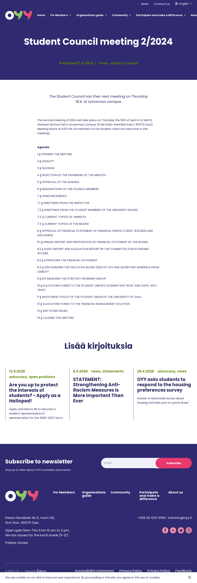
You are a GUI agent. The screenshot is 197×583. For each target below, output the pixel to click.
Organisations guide (90, 15)
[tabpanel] (34, 394)
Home (41, 15)
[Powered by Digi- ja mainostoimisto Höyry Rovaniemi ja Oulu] (36, 571)
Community (120, 15)
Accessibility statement (94, 571)
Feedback (183, 571)
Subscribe (173, 463)
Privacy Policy (130, 571)
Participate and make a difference (159, 15)
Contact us (162, 4)
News (145, 4)
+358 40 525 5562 (151, 518)
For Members (59, 15)
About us (175, 492)
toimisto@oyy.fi (180, 518)
